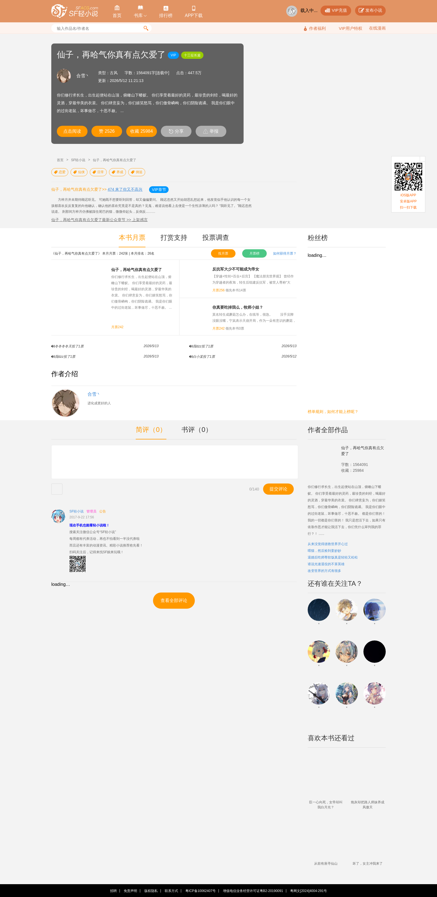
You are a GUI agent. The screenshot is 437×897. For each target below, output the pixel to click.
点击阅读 (72, 131)
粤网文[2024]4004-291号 (308, 891)
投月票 (223, 253)
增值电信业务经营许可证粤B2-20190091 (253, 891)
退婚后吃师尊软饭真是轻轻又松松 (333, 557)
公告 (102, 511)
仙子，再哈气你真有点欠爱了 (114, 160)
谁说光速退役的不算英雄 (326, 564)
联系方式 (171, 891)
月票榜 (254, 253)
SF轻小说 (78, 160)
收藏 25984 (141, 131)
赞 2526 (107, 131)
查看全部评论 (174, 600)
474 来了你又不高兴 (125, 189)
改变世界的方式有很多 (324, 571)
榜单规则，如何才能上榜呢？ (333, 411)
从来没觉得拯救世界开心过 (328, 544)
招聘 (113, 891)
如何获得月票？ (285, 253)
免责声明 (130, 891)
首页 (60, 160)
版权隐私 (151, 891)
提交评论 (278, 489)
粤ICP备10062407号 (200, 891)
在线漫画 (377, 28)
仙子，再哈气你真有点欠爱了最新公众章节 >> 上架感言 (99, 219)
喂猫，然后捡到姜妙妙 (324, 551)
